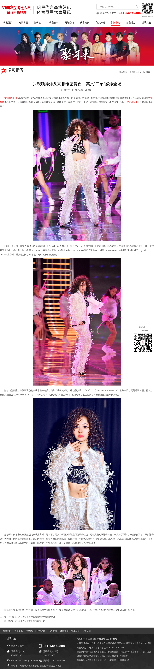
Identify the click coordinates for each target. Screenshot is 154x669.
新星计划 (131, 22)
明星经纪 (30, 631)
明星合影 (41, 631)
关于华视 (23, 22)
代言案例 (84, 22)
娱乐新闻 (75, 631)
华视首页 (7, 22)
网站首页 (123, 72)
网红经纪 (69, 22)
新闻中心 (115, 22)
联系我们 (146, 22)
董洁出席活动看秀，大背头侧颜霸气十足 (26, 621)
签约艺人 (38, 22)
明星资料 (54, 22)
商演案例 (100, 22)
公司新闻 (146, 72)
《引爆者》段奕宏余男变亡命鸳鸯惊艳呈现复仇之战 (31, 617)
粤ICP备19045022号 (107, 639)
